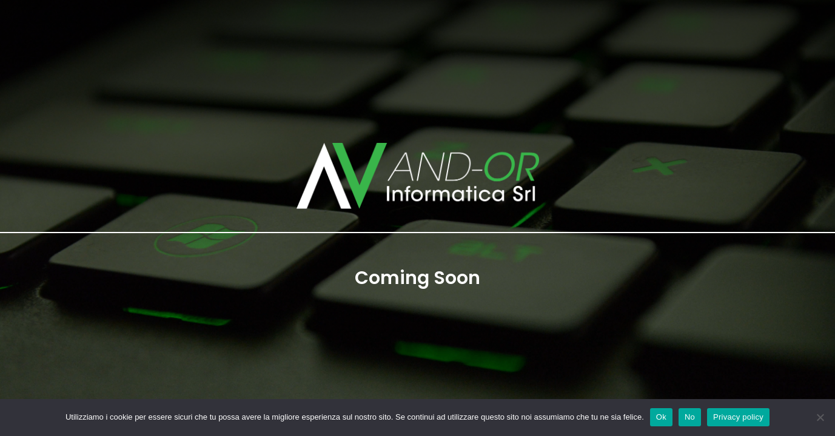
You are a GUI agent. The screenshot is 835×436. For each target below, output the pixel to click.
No (690, 416)
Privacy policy (738, 416)
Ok (661, 416)
